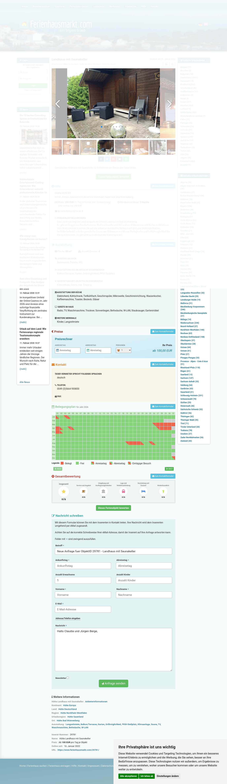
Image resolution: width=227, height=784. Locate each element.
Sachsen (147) (186, 378)
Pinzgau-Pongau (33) (189, 358)
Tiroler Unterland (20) (190, 427)
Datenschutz (107, 766)
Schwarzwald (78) (188, 399)
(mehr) (23, 322)
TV (159, 724)
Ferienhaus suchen (37, 766)
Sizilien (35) (185, 402)
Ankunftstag (62, 560)
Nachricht (60, 625)
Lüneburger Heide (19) (190, 300)
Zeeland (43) (186, 441)
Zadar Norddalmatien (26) (191, 437)
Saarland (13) (186, 374)
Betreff (59, 545)
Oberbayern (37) (187, 340)
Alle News (25, 382)
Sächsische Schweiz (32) (191, 409)
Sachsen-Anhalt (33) (189, 381)
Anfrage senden (113, 683)
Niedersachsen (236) (189, 323)
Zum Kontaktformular (163, 331)
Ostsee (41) (185, 351)
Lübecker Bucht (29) (189, 296)
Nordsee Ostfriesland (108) (192, 337)
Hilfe (74, 766)
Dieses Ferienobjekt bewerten (113, 508)
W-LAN (84, 727)
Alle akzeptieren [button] (128, 776)
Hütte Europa (69, 705)
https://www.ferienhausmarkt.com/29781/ (78, 750)
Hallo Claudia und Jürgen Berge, (113, 649)
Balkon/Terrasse (89, 724)
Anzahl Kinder (123, 574)
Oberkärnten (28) (188, 344)
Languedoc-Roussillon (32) (192, 293)
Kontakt (82, 766)
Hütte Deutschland (67, 709)
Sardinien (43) (186, 388)
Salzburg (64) (186, 385)
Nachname (122, 589)
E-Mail (59, 603)
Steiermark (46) (187, 406)
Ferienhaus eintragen (59, 766)
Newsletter (62, 678)
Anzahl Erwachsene (65, 574)
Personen (120, 345)
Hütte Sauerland (75, 716)
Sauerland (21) (187, 392)
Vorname (60, 589)
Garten (101, 724)
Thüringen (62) (187, 416)
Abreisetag (90, 345)
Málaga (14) (185, 319)
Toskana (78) (186, 430)
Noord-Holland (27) (189, 326)
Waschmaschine (60, 727)
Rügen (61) (185, 371)
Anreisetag (60, 345)
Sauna (154, 724)
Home (22, 766)
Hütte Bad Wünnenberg (68, 720)
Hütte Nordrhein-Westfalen (74, 713)
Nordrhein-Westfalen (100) (192, 330)
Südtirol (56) (186, 413)
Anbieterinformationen (96, 701)
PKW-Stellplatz (129, 724)
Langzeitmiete (73, 724)
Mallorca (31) (186, 303)
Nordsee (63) (186, 333)
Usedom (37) (186, 434)
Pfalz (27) (184, 354)
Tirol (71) (184, 423)
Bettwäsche (74, 727)
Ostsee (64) (185, 347)
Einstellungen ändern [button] (168, 776)
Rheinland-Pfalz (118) (190, 367)
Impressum (93, 766)
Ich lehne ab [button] (147, 776)
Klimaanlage (144, 724)
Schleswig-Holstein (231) (191, 395)
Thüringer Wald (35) (189, 420)
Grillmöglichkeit (113, 724)
